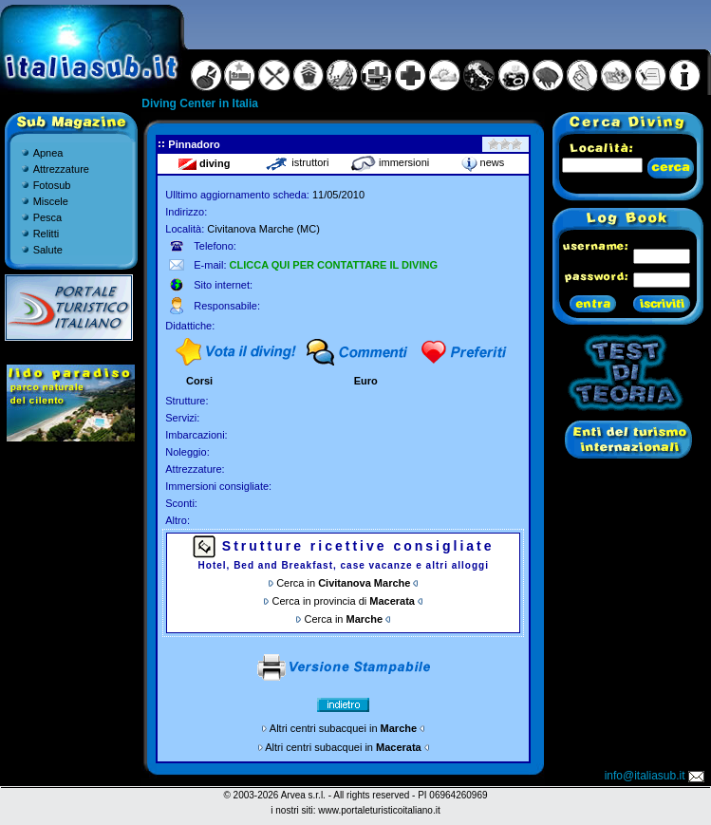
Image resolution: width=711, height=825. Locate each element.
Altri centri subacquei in (343, 728)
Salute (48, 249)
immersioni (389, 162)
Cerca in (343, 583)
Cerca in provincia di (343, 601)
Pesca (48, 217)
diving (204, 163)
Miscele (50, 201)
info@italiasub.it (656, 775)
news (483, 162)
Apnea (48, 153)
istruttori (296, 162)
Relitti (46, 233)
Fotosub (52, 185)
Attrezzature (61, 169)
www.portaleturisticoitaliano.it (379, 810)
